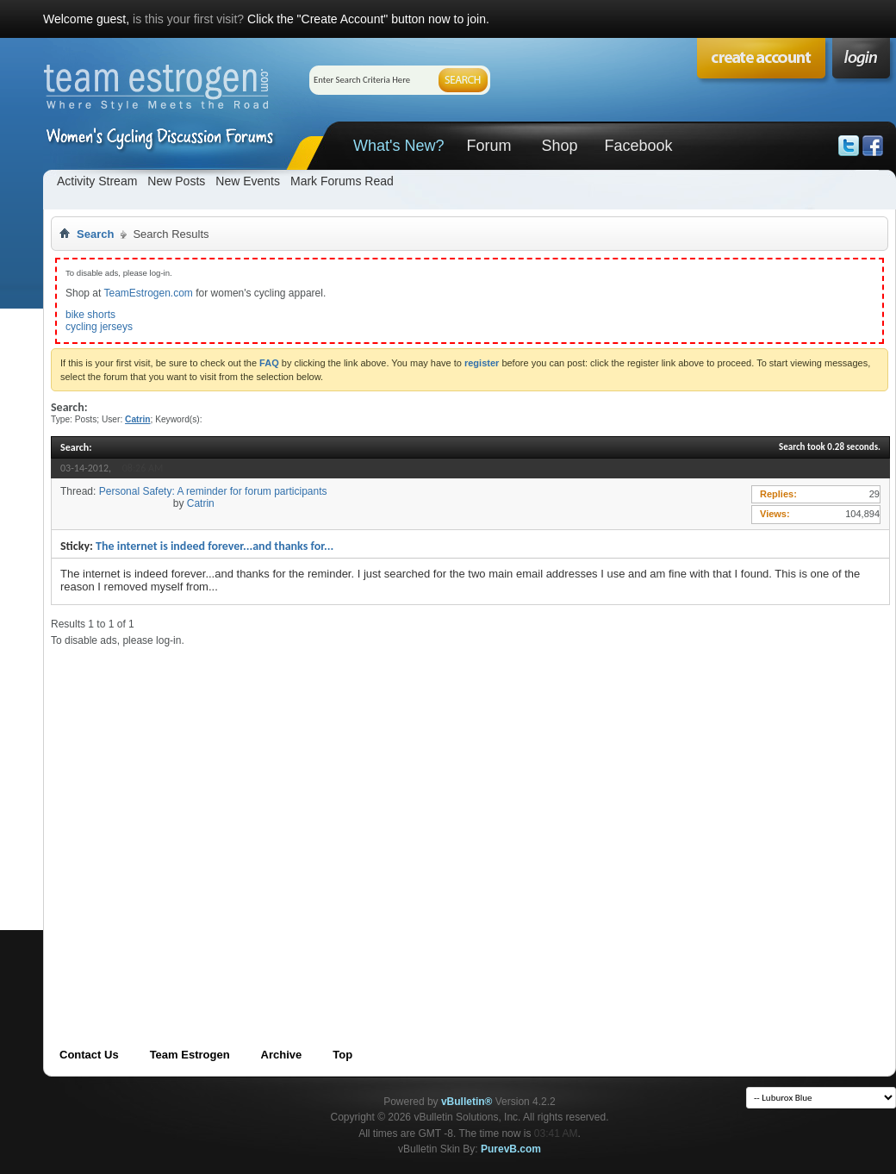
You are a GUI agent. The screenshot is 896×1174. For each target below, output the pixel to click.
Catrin (201, 503)
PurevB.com (511, 1149)
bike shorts (90, 315)
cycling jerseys (99, 327)
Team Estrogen (190, 1054)
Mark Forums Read (342, 181)
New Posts (176, 181)
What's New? (398, 145)
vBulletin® (467, 1102)
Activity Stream (97, 181)
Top (342, 1054)
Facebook (638, 145)
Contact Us (89, 1054)
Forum (488, 145)
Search (95, 234)
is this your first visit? (188, 19)
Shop (559, 145)
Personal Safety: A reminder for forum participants (213, 491)
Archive (281, 1054)
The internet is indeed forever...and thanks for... (214, 546)
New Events (247, 181)
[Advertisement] (171, 818)
